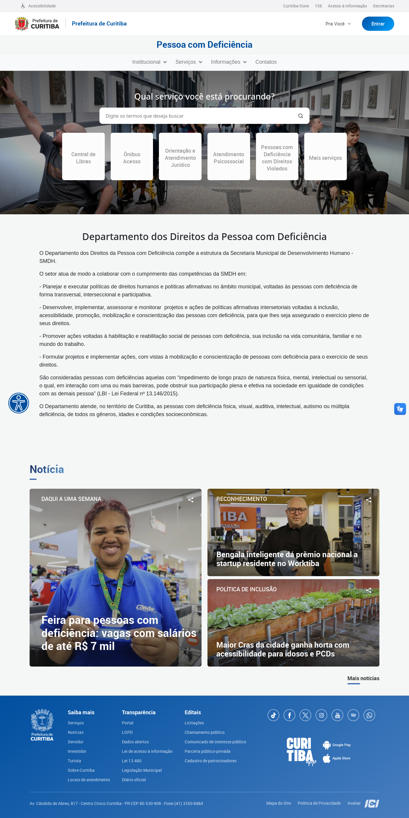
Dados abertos (135, 741)
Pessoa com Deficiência (204, 44)
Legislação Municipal (142, 770)
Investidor (77, 751)
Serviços (76, 723)
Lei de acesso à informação (147, 751)
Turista (74, 760)
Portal (127, 723)
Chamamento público (205, 732)
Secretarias (383, 6)
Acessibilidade (38, 6)
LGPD (127, 732)
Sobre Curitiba (81, 770)
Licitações (194, 723)
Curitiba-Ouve (296, 6)
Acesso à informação (347, 6)
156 (318, 6)
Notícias (75, 732)
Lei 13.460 (131, 760)
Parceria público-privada (208, 751)
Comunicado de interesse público (215, 741)
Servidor (75, 741)
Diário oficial (134, 779)
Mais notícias (363, 678)
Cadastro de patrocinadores (210, 760)
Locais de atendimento (89, 779)
